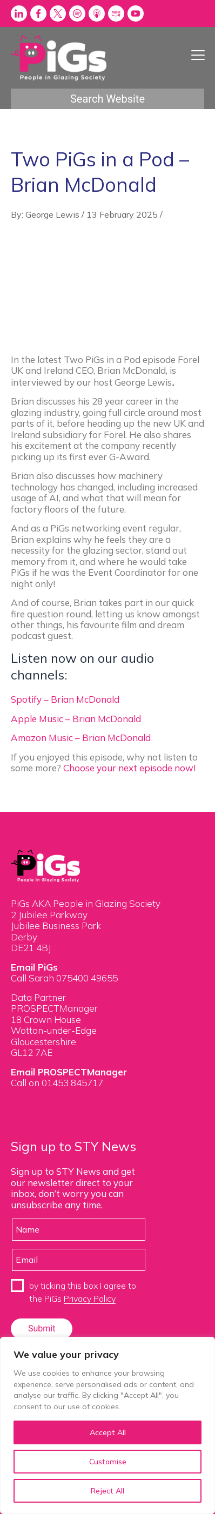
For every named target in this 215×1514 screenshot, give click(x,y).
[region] (107, 1425)
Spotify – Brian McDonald (65, 699)
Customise (107, 1461)
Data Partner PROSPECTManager (54, 1003)
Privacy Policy (90, 1298)
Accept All (108, 1432)
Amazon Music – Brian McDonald (81, 737)
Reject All (107, 1491)
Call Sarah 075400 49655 (64, 978)
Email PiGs (34, 967)
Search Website (107, 98)
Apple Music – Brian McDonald (76, 718)
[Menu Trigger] (198, 54)
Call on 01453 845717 (57, 1082)
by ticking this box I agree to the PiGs (82, 1292)
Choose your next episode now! (130, 767)
